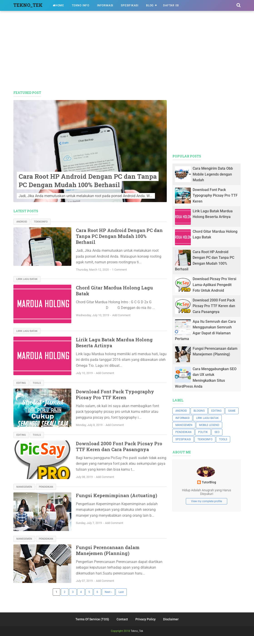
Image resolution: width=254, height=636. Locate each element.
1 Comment (119, 269)
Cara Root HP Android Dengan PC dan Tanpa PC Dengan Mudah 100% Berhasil (88, 180)
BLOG (150, 5)
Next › (108, 592)
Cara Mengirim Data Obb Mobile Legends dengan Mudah (213, 174)
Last (121, 592)
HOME (58, 5)
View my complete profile (206, 501)
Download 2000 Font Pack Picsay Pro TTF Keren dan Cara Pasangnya (119, 446)
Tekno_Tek (137, 631)
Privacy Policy (145, 619)
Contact (122, 619)
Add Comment (121, 315)
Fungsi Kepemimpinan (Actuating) (116, 495)
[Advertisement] (127, 52)
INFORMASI (105, 5)
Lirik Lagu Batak (26, 279)
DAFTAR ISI (171, 5)
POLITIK (203, 432)
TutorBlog (209, 482)
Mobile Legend (209, 425)
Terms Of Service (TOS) (92, 619)
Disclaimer (171, 619)
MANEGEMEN (24, 486)
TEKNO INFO (80, 5)
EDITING (21, 383)
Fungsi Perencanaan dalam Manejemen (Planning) (107, 550)
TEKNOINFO (41, 221)
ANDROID (21, 221)
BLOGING (199, 410)
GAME (232, 410)
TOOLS (37, 383)
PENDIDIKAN (46, 486)
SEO (216, 432)
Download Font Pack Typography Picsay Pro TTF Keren (115, 394)
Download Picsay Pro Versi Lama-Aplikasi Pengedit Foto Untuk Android (214, 285)
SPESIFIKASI (129, 5)
